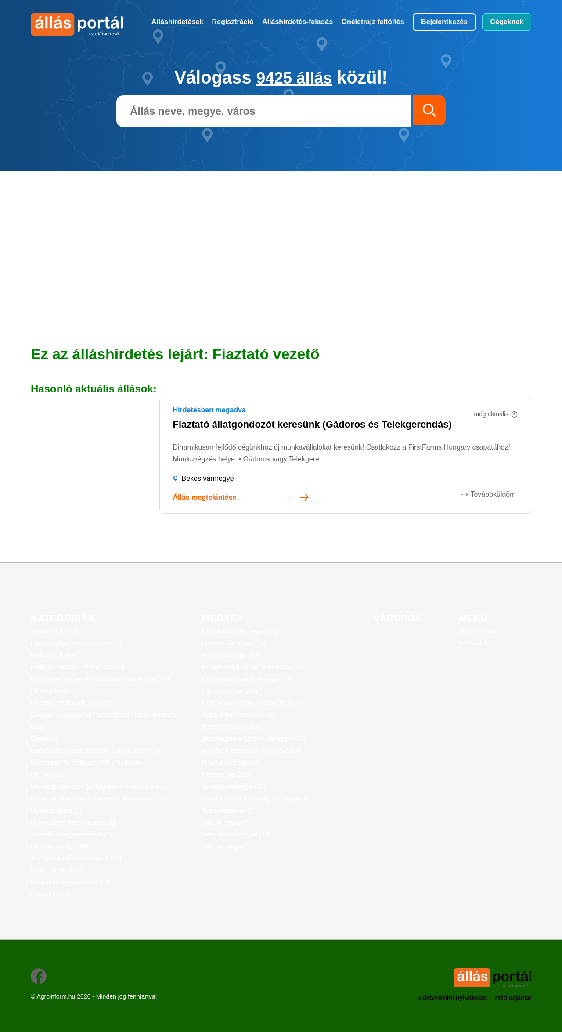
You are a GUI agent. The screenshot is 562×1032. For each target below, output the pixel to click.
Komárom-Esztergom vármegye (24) (251, 750)
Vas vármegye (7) (226, 821)
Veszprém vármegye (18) (236, 834)
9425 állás (294, 77)
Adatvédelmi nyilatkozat (451, 997)
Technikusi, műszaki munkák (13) (76, 857)
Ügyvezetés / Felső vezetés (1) (73, 821)
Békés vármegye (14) (231, 654)
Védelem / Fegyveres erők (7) (71, 834)
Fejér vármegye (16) (229, 690)
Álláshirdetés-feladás (297, 21)
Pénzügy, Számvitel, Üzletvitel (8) (76, 702)
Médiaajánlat (512, 997)
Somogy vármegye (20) (234, 786)
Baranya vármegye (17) (234, 643)
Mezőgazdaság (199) (60, 846)
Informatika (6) (50, 690)
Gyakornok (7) (50, 893)
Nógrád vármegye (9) (231, 762)
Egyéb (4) (44, 738)
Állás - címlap (477, 630)
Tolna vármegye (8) (228, 810)
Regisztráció (233, 21)
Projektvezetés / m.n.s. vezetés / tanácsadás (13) (98, 798)
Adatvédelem (477, 643)
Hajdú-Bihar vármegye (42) (239, 714)
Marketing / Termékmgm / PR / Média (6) (86, 762)
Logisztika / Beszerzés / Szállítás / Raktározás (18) (100, 678)
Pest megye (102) (226, 774)
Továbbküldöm (495, 494)
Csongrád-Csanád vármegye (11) (247, 678)
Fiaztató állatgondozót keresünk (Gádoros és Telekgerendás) (312, 424)
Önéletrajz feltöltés (373, 21)
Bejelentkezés (444, 21)
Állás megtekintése (205, 497)
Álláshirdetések (177, 21)
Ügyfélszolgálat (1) (56, 810)
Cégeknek (506, 21)
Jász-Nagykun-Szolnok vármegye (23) (254, 738)
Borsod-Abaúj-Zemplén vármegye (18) (254, 666)
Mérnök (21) (47, 774)
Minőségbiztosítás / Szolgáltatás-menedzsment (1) (100, 786)
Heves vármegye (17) (231, 726)
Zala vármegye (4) (227, 846)
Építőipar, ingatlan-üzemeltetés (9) (77, 666)
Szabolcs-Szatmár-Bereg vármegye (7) (255, 798)
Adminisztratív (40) (56, 630)
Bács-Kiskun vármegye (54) (239, 630)
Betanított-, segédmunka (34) (70, 881)
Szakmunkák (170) (56, 869)
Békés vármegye (208, 478)
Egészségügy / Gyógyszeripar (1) (76, 643)
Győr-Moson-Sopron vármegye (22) (250, 702)
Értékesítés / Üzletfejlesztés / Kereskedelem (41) (97, 750)
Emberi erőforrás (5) (58, 654)
